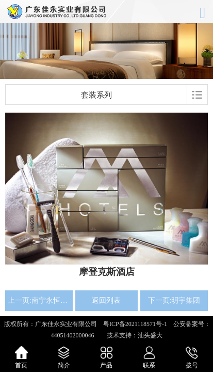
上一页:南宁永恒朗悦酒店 (39, 300)
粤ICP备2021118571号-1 (135, 324)
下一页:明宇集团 (174, 300)
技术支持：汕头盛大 (131, 335)
